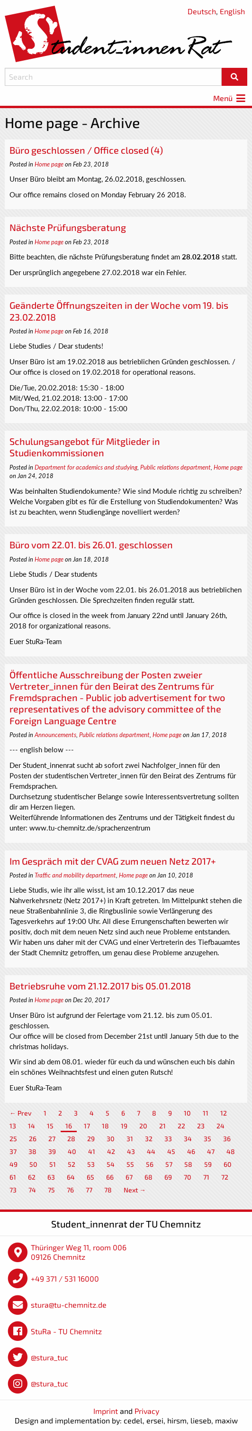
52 (71, 1164)
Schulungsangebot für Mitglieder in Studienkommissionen (84, 446)
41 (91, 1151)
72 (224, 1177)
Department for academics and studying (86, 467)
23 (201, 1126)
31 (129, 1139)
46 (191, 1151)
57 (168, 1164)
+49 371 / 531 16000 (65, 1278)
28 (71, 1139)
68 (148, 1177)
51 (52, 1164)
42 (111, 1151)
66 (110, 1177)
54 (111, 1164)
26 (32, 1139)
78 (108, 1190)
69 (168, 1177)
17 (87, 1126)
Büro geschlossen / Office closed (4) (86, 150)
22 (181, 1126)
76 (70, 1190)
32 (149, 1139)
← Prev (20, 1113)
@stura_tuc (49, 1357)
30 (111, 1139)
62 (32, 1177)
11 (205, 1113)
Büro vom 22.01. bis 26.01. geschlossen (91, 544)
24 (220, 1126)
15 (50, 1126)
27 (51, 1139)
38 (32, 1151)
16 (68, 1126)
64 (71, 1177)
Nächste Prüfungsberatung (67, 227)
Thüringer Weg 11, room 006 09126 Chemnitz (78, 1252)
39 (52, 1151)
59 (208, 1164)
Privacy (147, 1410)
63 (51, 1177)
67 (129, 1177)
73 (13, 1190)
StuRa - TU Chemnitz (66, 1331)
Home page (49, 164)
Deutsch (202, 11)
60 (228, 1164)
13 (12, 1126)
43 (131, 1151)
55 (130, 1164)
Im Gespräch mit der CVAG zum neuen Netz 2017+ (112, 861)
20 (143, 1126)
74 (32, 1190)
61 (12, 1177)
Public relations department (175, 467)
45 (171, 1151)
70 (187, 1177)
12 (223, 1113)
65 (90, 1177)
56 (149, 1164)
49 (13, 1164)
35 (207, 1139)
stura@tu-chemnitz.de (69, 1304)
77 (89, 1190)
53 (91, 1164)
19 (124, 1126)
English (232, 11)
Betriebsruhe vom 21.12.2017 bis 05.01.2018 (100, 985)
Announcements (55, 735)
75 (51, 1190)
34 (188, 1139)
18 (105, 1126)
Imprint (105, 1410)
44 (151, 1151)
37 (13, 1151)
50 (33, 1164)
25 (13, 1139)
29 (91, 1139)
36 (227, 1139)
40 (72, 1151)
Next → (135, 1190)
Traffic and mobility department (75, 875)
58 (188, 1164)
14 (31, 1126)
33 (168, 1139)
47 (211, 1151)
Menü (230, 97)
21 (162, 1126)
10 (187, 1113)
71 (206, 1177)
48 (230, 1151)
